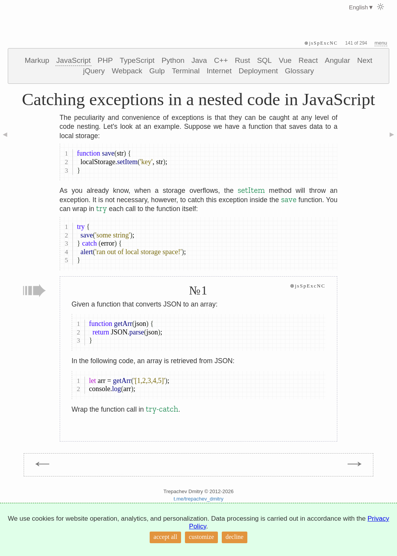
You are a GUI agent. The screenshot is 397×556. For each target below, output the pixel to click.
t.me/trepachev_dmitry (199, 499)
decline (234, 536)
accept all (165, 536)
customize (201, 536)
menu (381, 43)
